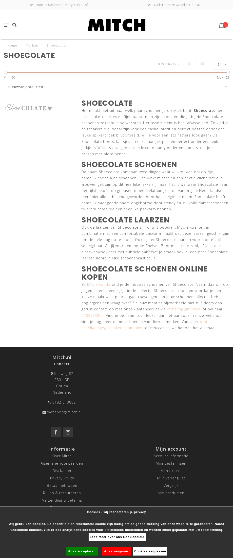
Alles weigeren (116, 551)
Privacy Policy (62, 478)
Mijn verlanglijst (171, 478)
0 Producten (168, 64)
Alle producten (171, 492)
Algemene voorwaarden (62, 463)
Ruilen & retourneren (62, 492)
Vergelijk (171, 485)
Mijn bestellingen (171, 463)
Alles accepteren (82, 551)
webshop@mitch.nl (184, 309)
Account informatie (171, 456)
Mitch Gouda (98, 284)
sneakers (115, 327)
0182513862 (92, 315)
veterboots (200, 321)
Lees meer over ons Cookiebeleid (117, 537)
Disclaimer (62, 470)
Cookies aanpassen (150, 551)
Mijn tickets (171, 470)
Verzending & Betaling (62, 500)
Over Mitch (62, 456)
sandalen (134, 327)
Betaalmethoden (62, 485)
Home (12, 45)
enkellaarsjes (93, 327)
